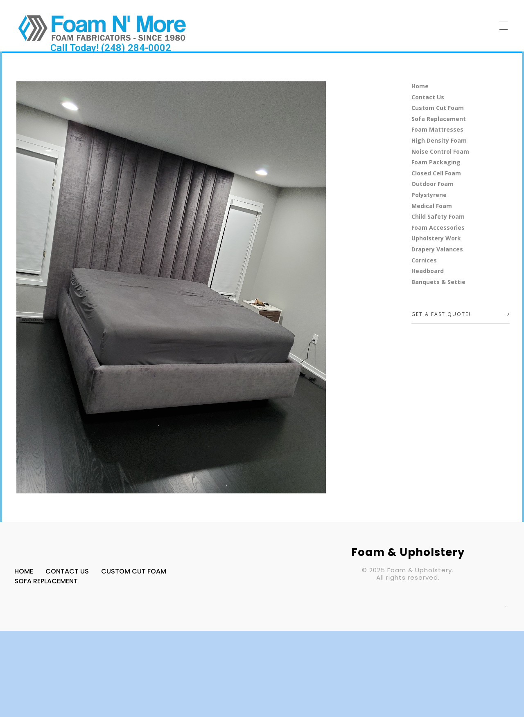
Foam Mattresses (437, 129)
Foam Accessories (438, 227)
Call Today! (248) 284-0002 (110, 48)
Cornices (424, 260)
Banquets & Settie (438, 282)
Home (420, 86)
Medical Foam (431, 206)
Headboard (427, 271)
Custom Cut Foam (437, 108)
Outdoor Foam (432, 184)
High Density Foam (439, 140)
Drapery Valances (437, 249)
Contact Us (427, 97)
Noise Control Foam (440, 151)
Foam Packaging (436, 162)
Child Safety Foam (438, 216)
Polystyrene (429, 195)
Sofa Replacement (438, 119)
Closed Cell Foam (436, 173)
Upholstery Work (436, 238)
